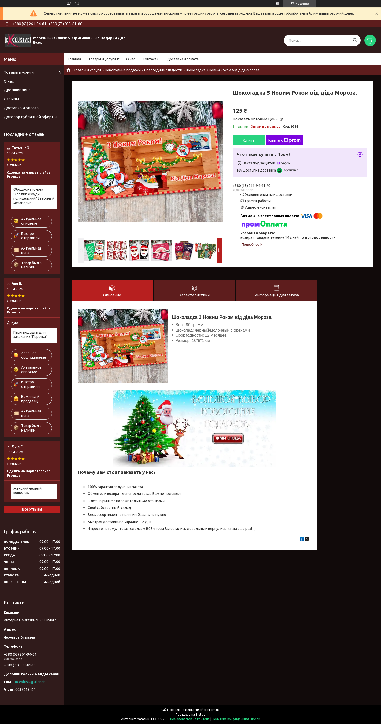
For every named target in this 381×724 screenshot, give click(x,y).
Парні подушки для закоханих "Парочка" (30, 334)
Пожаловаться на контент (190, 719)
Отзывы (11, 99)
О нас (130, 59)
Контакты (151, 59)
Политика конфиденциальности (236, 719)
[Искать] (355, 40)
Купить (249, 140)
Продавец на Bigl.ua (190, 714)
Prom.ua (213, 709)
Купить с (284, 140)
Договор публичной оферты (30, 117)
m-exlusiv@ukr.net (30, 682)
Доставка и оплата (183, 59)
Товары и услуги (102, 59)
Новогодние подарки (123, 70)
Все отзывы (32, 509)
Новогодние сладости (163, 70)
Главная (74, 59)
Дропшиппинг (17, 90)
